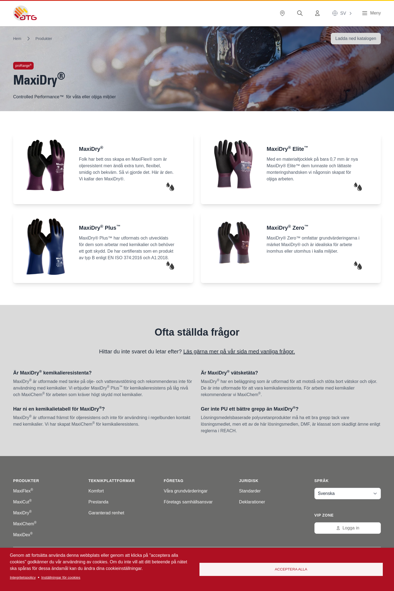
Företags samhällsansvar (188, 502)
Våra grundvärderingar (185, 491)
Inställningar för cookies (60, 577)
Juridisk (249, 480)
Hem (17, 38)
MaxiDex (23, 534)
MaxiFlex (23, 491)
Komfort (96, 491)
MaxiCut (22, 502)
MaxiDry (22, 513)
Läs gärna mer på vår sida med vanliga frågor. (239, 351)
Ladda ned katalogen (355, 38)
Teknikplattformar (111, 480)
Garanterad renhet (106, 513)
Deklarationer (252, 502)
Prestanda (98, 502)
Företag (173, 480)
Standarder (250, 491)
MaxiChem (24, 523)
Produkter (44, 38)
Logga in (347, 528)
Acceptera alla (291, 569)
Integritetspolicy (23, 577)
